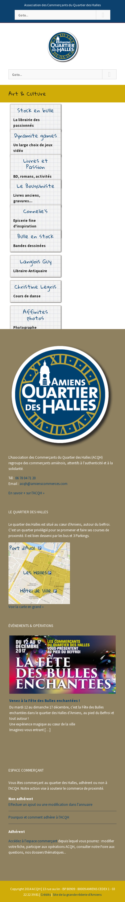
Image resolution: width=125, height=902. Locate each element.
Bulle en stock (35, 236)
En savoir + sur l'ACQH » (26, 493)
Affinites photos (35, 315)
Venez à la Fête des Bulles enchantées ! (44, 700)
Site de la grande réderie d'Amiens (77, 894)
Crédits (46, 894)
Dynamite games (35, 135)
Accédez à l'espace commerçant (32, 841)
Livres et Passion (35, 164)
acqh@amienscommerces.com (43, 483)
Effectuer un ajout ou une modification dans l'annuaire (50, 804)
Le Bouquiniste (35, 186)
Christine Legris (35, 286)
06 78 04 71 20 (25, 478)
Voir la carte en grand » (26, 606)
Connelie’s (35, 211)
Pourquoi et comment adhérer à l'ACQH (38, 817)
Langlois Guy (35, 261)
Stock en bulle (35, 110)
